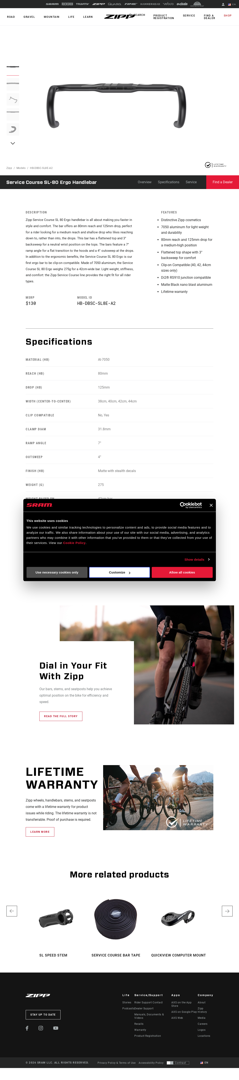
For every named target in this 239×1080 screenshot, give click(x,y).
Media (201, 1021)
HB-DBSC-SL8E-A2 (41, 168)
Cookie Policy (74, 543)
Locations (204, 1039)
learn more (40, 835)
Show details (194, 559)
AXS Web (177, 1021)
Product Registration (168, 17)
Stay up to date (43, 1018)
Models (21, 168)
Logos (201, 1033)
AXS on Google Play (184, 1015)
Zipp (9, 168)
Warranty (140, 1033)
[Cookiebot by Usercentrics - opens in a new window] (183, 505)
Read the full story (61, 719)
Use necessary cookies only (57, 572)
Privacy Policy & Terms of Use (117, 1066)
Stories (126, 1005)
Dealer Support (143, 1011)
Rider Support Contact (148, 1005)
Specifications (168, 182)
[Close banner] (211, 505)
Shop (228, 15)
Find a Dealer (211, 17)
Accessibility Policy (151, 1066)
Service (192, 15)
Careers (202, 1027)
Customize (119, 572)
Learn (82, 16)
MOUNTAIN (48, 16)
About (201, 1005)
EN (232, 4)
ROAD (10, 16)
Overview (144, 182)
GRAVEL (27, 16)
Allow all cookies (182, 572)
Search (145, 15)
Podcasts (128, 1011)
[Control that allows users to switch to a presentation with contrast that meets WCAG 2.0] (178, 1066)
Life (67, 16)
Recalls (138, 1027)
